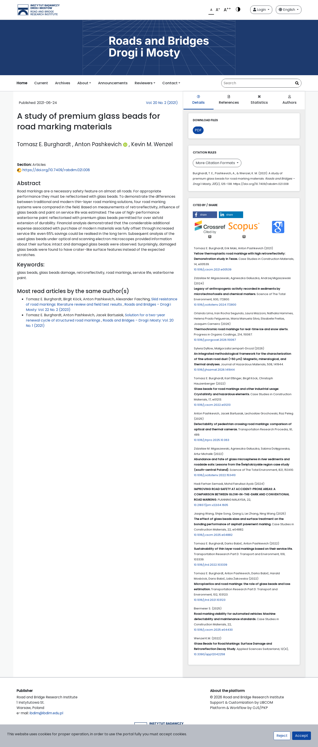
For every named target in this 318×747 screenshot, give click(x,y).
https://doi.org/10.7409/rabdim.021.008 (53, 169)
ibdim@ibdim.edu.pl (46, 713)
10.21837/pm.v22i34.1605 (211, 505)
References (229, 100)
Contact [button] (170, 83)
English (287, 9)
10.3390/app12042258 (209, 654)
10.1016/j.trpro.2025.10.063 (211, 440)
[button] (205, 214)
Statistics (259, 100)
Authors (289, 100)
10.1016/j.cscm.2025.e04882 (213, 535)
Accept (301, 735)
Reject (282, 735)
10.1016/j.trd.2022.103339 (210, 565)
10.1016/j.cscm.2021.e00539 (212, 269)
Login (260, 9)
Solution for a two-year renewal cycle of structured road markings (95, 317)
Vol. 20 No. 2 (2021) (162, 102)
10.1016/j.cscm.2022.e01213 (212, 405)
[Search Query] (261, 83)
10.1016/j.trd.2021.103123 (209, 600)
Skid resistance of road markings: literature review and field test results (101, 302)
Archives (62, 83)
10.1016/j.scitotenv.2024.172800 (215, 305)
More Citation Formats (216, 162)
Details (198, 100)
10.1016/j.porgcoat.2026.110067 (215, 340)
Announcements (113, 83)
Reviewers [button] (144, 83)
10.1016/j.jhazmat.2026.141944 (214, 370)
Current (41, 83)
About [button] (82, 83)
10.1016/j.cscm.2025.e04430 (213, 630)
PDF (198, 130)
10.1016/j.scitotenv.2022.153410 (215, 475)
